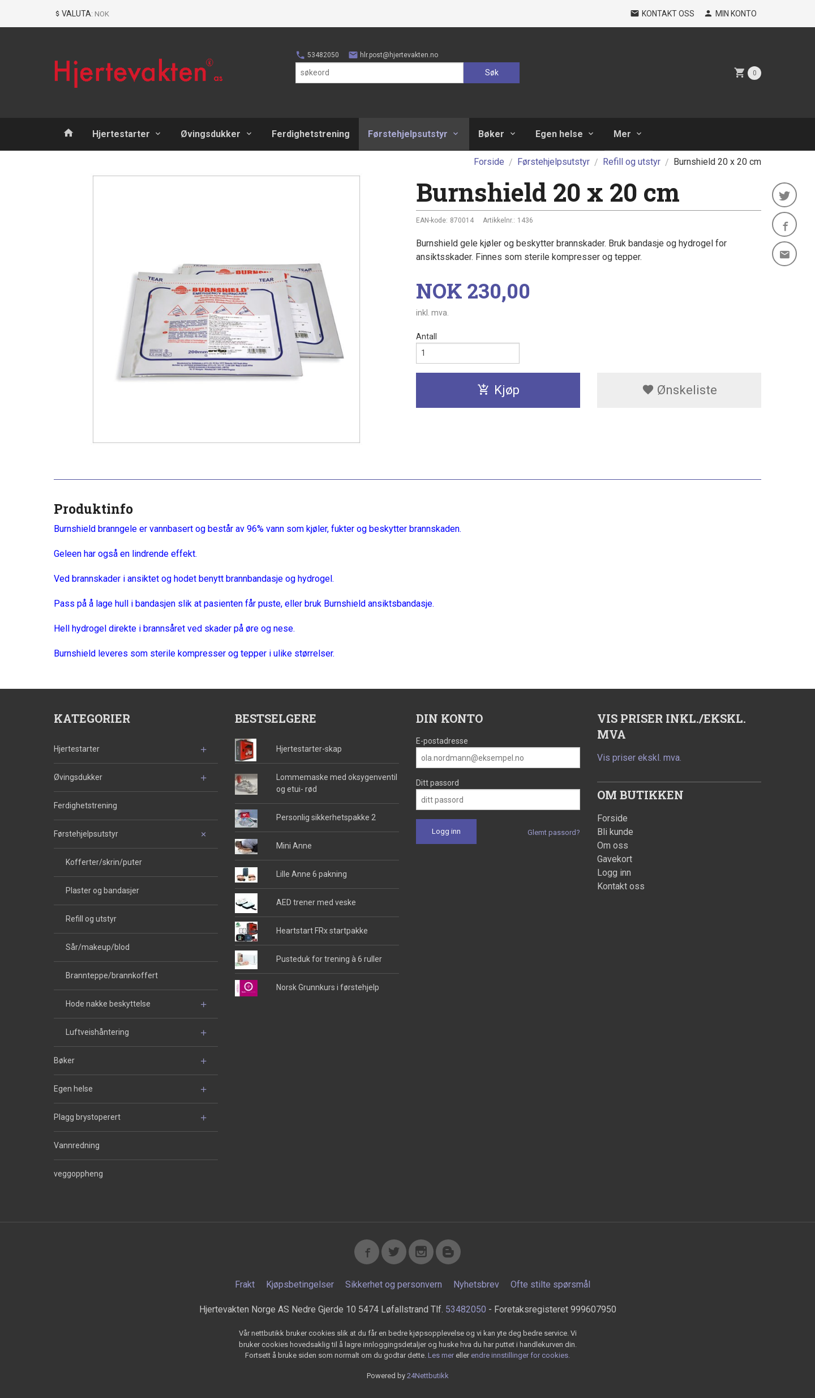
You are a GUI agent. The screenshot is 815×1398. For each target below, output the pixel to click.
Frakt (245, 1284)
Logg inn (614, 872)
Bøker (491, 134)
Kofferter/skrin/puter (104, 862)
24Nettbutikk (428, 1375)
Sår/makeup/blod (98, 947)
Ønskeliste (679, 390)
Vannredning (77, 1145)
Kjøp (498, 390)
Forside (489, 161)
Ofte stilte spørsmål (550, 1284)
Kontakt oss (621, 886)
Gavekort (614, 859)
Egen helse (559, 134)
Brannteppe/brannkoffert (112, 975)
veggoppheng (78, 1173)
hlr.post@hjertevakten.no (393, 55)
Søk (492, 72)
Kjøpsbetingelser (300, 1284)
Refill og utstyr (91, 918)
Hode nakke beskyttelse (108, 1003)
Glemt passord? (553, 832)
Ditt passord (437, 782)
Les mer (442, 1355)
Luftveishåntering (97, 1032)
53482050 (317, 55)
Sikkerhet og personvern (393, 1284)
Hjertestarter (121, 134)
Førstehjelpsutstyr (408, 134)
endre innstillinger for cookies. (520, 1355)
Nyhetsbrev (476, 1284)
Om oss (612, 845)
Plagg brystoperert (87, 1117)
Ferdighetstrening (311, 134)
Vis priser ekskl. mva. (639, 757)
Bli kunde (615, 831)
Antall (426, 336)
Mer (622, 134)
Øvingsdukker (211, 134)
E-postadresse (442, 740)
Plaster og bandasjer (102, 890)
